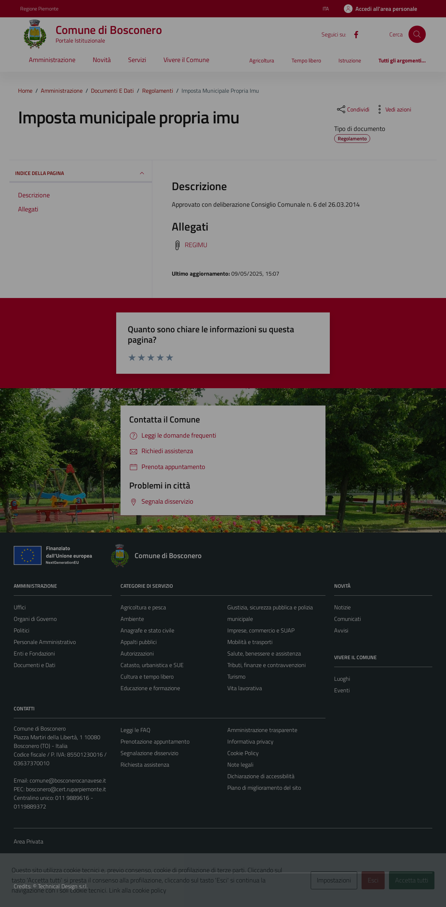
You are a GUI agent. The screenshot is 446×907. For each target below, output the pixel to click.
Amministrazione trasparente (262, 730)
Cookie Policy (243, 753)
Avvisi (341, 630)
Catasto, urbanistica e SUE (152, 665)
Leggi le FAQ (135, 730)
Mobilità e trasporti (249, 641)
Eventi (342, 690)
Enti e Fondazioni (34, 653)
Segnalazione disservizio (149, 753)
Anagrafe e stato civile (147, 630)
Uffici (20, 607)
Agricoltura (261, 60)
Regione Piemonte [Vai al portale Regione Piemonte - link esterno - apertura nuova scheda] (39, 8)
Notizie (342, 607)
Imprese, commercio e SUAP (260, 630)
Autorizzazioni (137, 653)
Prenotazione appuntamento (155, 741)
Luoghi (342, 678)
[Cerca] (417, 34)
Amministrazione (52, 60)
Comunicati (347, 618)
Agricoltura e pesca (143, 607)
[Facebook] (353, 34)
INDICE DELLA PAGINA (80, 173)
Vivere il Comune (186, 60)
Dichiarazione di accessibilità (260, 776)
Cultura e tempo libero (147, 676)
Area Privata (28, 841)
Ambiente (132, 618)
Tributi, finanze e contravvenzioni (266, 665)
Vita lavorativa (244, 688)
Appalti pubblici (139, 641)
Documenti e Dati (34, 665)
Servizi (137, 60)
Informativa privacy (250, 741)
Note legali (240, 764)
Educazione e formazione (150, 688)
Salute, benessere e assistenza (264, 653)
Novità (102, 60)
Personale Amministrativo (45, 641)
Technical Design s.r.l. (63, 886)
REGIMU (196, 245)
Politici (21, 630)
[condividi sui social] (352, 109)
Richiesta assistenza (145, 764)
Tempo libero (306, 60)
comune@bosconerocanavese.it (68, 780)
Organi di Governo (35, 618)
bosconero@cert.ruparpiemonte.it (66, 789)
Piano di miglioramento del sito (264, 787)
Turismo (236, 676)
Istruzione (349, 60)
